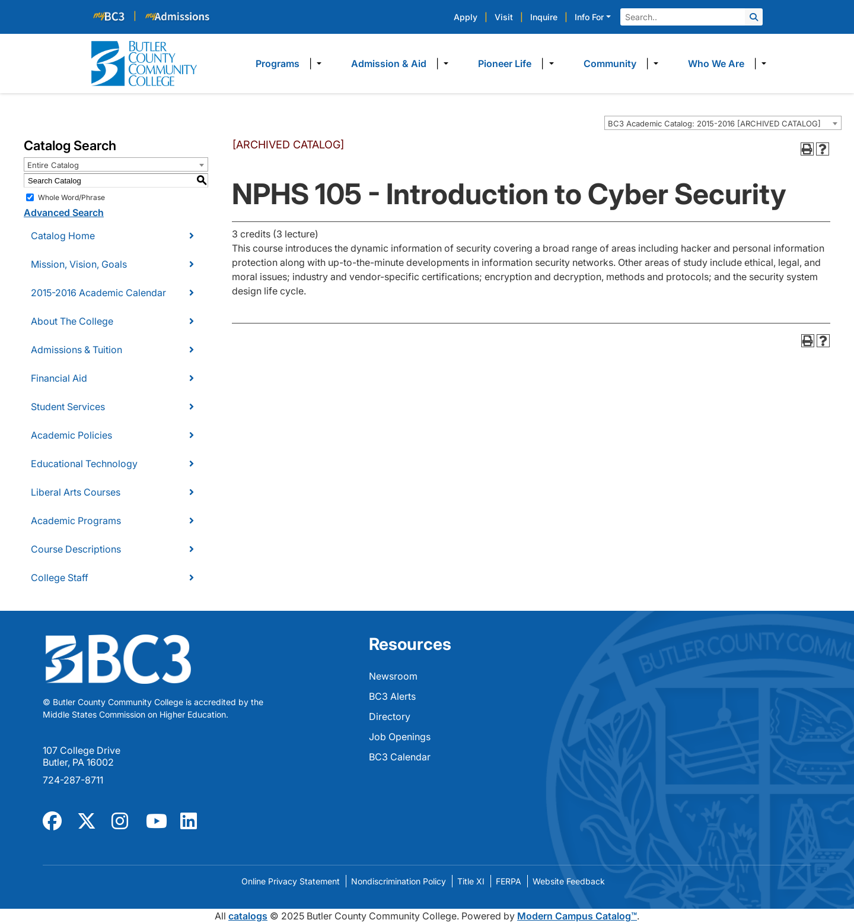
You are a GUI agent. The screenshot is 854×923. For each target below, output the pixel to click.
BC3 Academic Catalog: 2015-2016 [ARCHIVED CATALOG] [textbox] (714, 123)
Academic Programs (76, 520)
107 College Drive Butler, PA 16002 (81, 756)
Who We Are (716, 63)
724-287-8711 (73, 780)
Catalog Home (63, 236)
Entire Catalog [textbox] (53, 165)
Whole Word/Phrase (71, 197)
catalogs (247, 916)
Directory (389, 716)
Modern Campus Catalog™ (577, 916)
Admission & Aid (388, 63)
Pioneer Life (504, 63)
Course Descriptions (76, 549)
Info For (589, 17)
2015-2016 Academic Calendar (98, 293)
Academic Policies (71, 435)
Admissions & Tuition (76, 350)
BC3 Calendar (400, 757)
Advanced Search (64, 212)
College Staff (59, 577)
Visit (504, 17)
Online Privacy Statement (290, 881)
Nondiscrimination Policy (398, 881)
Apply (465, 17)
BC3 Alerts (392, 696)
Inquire (543, 17)
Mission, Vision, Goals (79, 264)
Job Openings (400, 737)
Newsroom (393, 676)
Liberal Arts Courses (75, 492)
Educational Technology (84, 464)
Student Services (68, 407)
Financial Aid (59, 378)
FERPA (508, 881)
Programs (277, 63)
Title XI (471, 881)
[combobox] (723, 123)
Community (610, 63)
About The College (72, 321)
